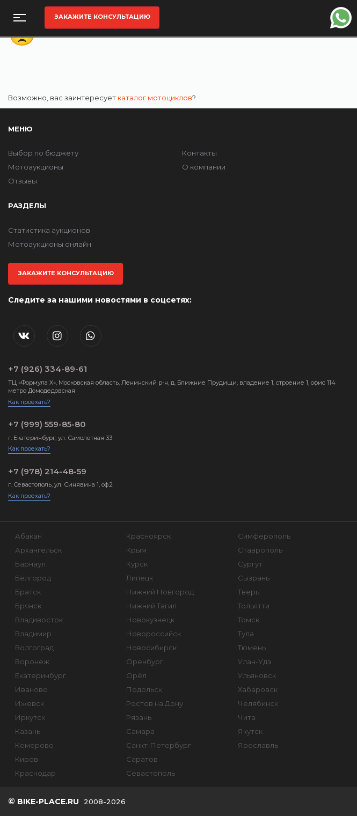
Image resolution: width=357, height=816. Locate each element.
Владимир (33, 633)
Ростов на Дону (154, 703)
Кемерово (34, 745)
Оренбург (144, 661)
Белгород (33, 578)
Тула (246, 633)
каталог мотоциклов (155, 97)
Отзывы (22, 181)
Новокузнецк (150, 619)
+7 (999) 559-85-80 (47, 424)
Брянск (28, 605)
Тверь (248, 591)
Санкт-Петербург (158, 745)
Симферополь (264, 536)
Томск (248, 619)
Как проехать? (29, 402)
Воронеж (32, 661)
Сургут (250, 564)
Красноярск (148, 536)
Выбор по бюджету (43, 153)
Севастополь (150, 773)
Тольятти (253, 605)
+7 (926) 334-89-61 (47, 369)
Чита (247, 717)
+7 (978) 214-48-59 (47, 471)
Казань (27, 731)
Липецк (139, 578)
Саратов (142, 759)
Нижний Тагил (151, 605)
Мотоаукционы (35, 167)
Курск (137, 564)
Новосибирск (151, 647)
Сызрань (253, 578)
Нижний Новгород (160, 591)
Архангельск (38, 550)
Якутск (250, 731)
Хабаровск (258, 689)
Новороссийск (153, 633)
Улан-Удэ (255, 661)
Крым (136, 550)
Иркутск (30, 717)
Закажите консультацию (102, 16)
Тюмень (252, 647)
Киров (26, 759)
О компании (203, 167)
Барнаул (30, 564)
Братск (28, 591)
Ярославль (258, 745)
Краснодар (35, 773)
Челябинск (258, 703)
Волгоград (34, 647)
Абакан (28, 536)
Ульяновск (257, 675)
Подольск (144, 689)
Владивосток (39, 619)
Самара (140, 731)
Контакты (199, 153)
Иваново (31, 689)
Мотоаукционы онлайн (49, 244)
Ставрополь (260, 550)
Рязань (138, 717)
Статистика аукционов (49, 230)
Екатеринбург (40, 675)
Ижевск (29, 703)
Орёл (136, 675)
